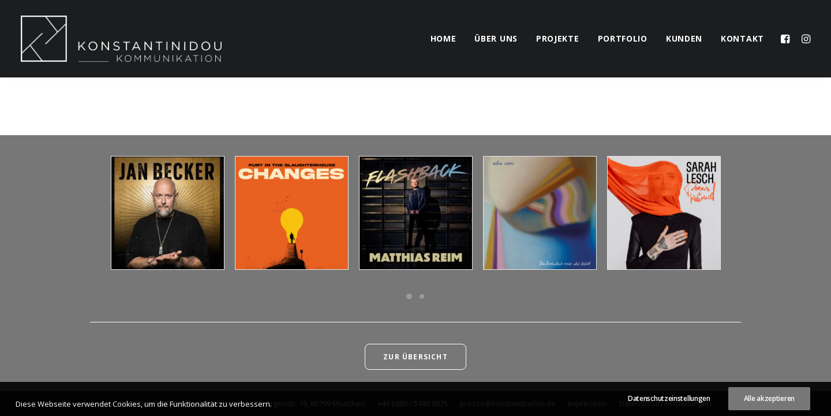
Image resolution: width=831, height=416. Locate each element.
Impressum (587, 403)
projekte (557, 38)
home (443, 38)
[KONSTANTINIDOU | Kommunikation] (121, 39)
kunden (684, 38)
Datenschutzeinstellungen (665, 403)
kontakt (742, 38)
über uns (496, 38)
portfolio (622, 38)
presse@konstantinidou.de (508, 403)
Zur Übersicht (415, 357)
